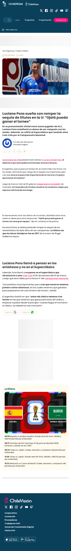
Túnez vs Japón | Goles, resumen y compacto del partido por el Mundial (35, 451)
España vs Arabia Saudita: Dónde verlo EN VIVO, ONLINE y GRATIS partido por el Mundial (33, 437)
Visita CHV (10, 530)
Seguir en (10, 312)
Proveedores (11, 520)
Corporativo (11, 513)
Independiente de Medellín (49, 184)
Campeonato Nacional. (57, 278)
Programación (45, 20)
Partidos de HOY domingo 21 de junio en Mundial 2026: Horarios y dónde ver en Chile (32, 444)
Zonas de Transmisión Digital (19, 527)
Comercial (10, 516)
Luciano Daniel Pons (52, 160)
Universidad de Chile (11, 160)
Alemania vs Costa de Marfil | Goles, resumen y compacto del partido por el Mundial (35, 464)
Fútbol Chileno (22, 51)
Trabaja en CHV (12, 523)
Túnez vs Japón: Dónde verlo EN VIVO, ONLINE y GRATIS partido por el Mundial (35, 458)
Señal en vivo (61, 20)
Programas (29, 20)
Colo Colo (28, 275)
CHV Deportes (8, 51)
